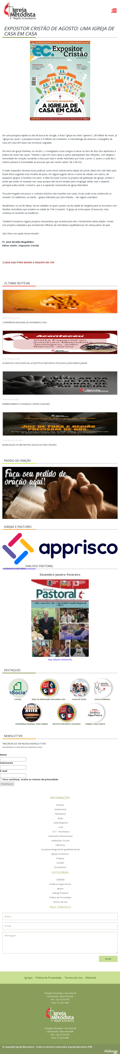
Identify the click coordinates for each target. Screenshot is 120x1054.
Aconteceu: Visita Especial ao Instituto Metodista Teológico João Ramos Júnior (44, 363)
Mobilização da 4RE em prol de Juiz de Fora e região (29, 444)
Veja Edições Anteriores (60, 659)
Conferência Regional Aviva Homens (31, 724)
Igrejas (60, 888)
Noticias (60, 804)
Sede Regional (61, 822)
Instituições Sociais (60, 840)
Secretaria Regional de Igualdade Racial (60, 849)
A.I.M (60, 827)
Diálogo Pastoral (60, 893)
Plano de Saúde (79, 699)
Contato (60, 862)
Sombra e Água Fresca (95, 724)
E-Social (17, 699)
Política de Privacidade (60, 897)
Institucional (60, 809)
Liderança (60, 845)
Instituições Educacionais (61, 836)
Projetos (60, 858)
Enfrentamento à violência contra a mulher (26, 404)
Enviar (108, 958)
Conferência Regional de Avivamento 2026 (24, 322)
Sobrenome (6, 762)
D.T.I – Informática (60, 831)
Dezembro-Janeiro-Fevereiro (60, 574)
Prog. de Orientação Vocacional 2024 (48, 699)
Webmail (90, 977)
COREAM (60, 879)
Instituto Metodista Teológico (66, 724)
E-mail (3, 770)
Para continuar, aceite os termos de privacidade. (29, 779)
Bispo (60, 818)
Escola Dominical (102, 699)
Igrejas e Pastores (60, 853)
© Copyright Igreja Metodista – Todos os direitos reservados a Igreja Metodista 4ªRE (47, 1046)
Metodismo (60, 813)
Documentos (60, 867)
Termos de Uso (60, 901)
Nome (3, 754)
